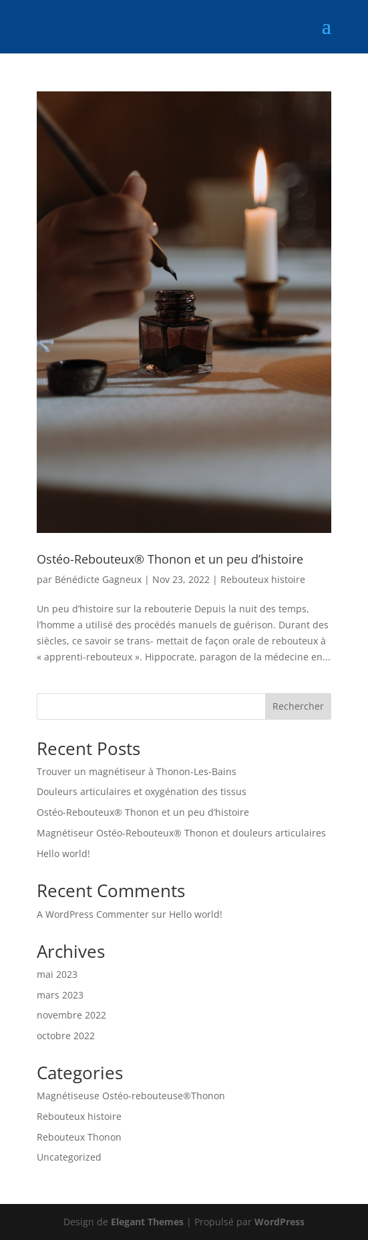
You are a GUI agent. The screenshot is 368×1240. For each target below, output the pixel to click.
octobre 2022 (66, 1035)
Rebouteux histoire (262, 579)
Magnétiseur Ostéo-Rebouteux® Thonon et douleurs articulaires (181, 832)
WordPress (279, 1221)
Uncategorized (69, 1157)
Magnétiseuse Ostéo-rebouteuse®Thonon (131, 1095)
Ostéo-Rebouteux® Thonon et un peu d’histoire (170, 559)
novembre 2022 (71, 1015)
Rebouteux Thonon (79, 1137)
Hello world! (63, 853)
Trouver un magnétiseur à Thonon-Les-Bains (136, 771)
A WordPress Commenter (93, 914)
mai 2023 (57, 974)
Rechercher (298, 706)
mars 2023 (60, 995)
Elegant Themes (147, 1221)
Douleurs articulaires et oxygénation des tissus (141, 791)
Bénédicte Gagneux (98, 579)
